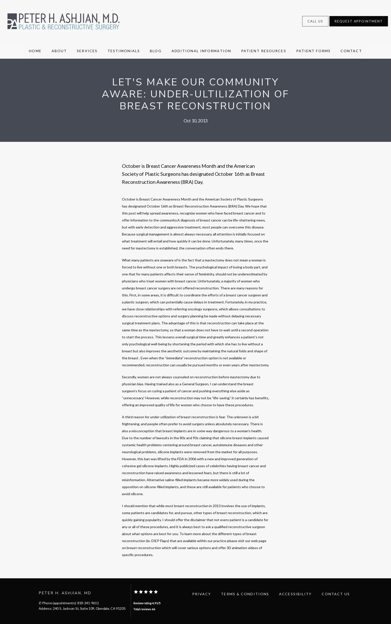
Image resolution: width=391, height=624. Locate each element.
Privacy (201, 594)
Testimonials (123, 51)
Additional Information (201, 51)
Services (87, 51)
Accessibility (295, 594)
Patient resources (263, 51)
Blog (155, 51)
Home (35, 51)
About (59, 51)
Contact (351, 51)
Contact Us (336, 594)
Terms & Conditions (245, 594)
